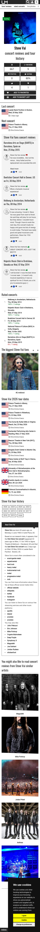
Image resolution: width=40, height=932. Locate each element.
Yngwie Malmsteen (14, 635)
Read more (14, 169)
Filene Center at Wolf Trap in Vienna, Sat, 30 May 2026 (22, 460)
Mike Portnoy (12, 632)
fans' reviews (6, 6)
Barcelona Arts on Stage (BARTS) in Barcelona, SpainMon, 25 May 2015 (21, 339)
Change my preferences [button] (24, 924)
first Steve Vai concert (16, 539)
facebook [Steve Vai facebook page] (10, 597)
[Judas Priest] (20, 777)
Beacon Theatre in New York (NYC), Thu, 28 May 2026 (21, 442)
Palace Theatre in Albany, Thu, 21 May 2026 (17, 126)
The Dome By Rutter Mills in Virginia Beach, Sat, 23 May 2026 (22, 423)
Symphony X (12, 641)
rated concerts (19, 6)
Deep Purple (11, 638)
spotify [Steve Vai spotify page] (9, 611)
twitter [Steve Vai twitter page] (9, 594)
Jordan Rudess (12, 649)
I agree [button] (24, 916)
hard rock (10, 564)
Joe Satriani (11, 647)
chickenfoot (11, 652)
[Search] (28, 2)
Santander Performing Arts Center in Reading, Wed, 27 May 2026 (22, 432)
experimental (12, 561)
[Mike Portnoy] (20, 734)
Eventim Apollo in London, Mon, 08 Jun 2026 (18, 481)
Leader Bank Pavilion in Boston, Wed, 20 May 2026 (20, 111)
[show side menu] (36, 2)
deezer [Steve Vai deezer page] (9, 614)
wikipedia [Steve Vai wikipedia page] (10, 591)
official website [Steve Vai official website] (12, 588)
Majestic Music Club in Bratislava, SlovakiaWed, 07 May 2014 (20, 310)
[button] (32, 2)
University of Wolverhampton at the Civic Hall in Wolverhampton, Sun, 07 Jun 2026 (21, 471)
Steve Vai (20, 48)
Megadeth (11, 644)
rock (8, 579)
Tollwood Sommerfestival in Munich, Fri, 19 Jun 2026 (22, 491)
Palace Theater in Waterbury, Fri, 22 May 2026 (19, 414)
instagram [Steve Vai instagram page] (11, 600)
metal (9, 573)
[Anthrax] (20, 820)
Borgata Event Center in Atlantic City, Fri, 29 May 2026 (22, 451)
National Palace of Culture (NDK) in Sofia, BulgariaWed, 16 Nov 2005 (21, 329)
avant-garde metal (14, 558)
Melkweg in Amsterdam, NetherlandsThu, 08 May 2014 (21, 301)
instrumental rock (13, 570)
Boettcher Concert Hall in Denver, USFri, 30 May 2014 (21, 319)
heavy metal (11, 567)
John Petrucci (12, 626)
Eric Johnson (12, 629)
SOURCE (20, 13)
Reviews (4, 929)
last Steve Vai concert (16, 547)
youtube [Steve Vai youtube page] (10, 617)
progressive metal (13, 576)
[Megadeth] (20, 692)
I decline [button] (24, 920)
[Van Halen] (20, 862)
